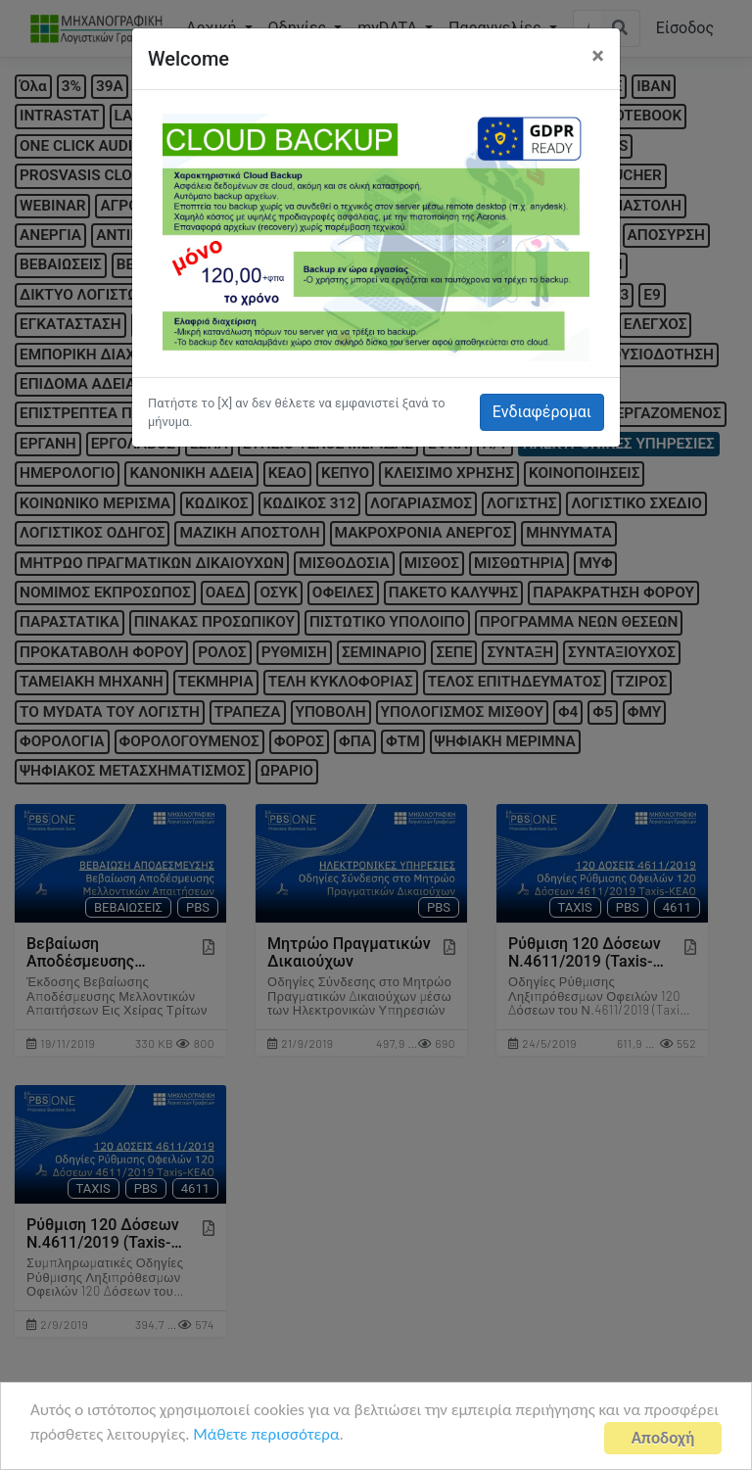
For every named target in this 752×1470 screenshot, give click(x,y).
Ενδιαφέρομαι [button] (542, 412)
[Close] (598, 55)
